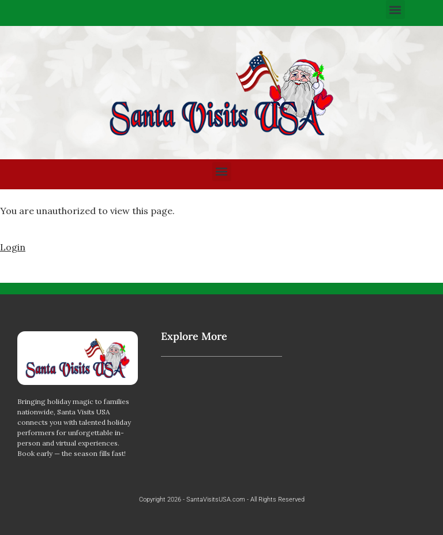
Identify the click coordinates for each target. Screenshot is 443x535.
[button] (395, 9)
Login (12, 247)
